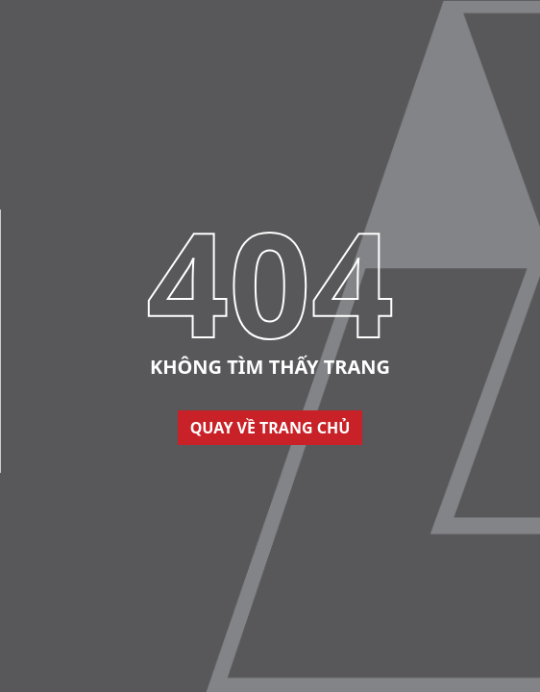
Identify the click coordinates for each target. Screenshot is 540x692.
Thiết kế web (37, 463)
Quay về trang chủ (270, 427)
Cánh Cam (129, 463)
